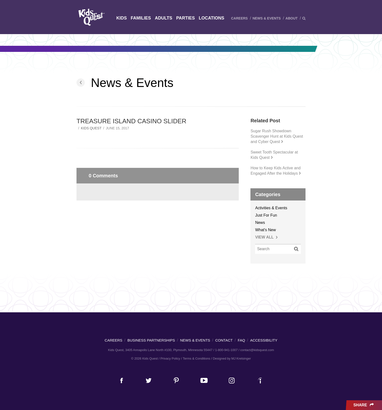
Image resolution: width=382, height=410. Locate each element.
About (292, 18)
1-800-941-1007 (226, 350)
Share (364, 405)
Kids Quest (90, 17)
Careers (239, 18)
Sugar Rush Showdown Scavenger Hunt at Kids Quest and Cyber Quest (276, 136)
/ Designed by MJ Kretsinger (231, 358)
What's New (265, 230)
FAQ (241, 340)
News (260, 222)
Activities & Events (271, 208)
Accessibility (263, 340)
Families (141, 18)
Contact (224, 340)
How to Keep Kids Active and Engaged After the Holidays (275, 170)
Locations (211, 18)
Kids (121, 18)
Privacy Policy (170, 358)
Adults (163, 18)
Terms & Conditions (196, 358)
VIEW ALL (266, 237)
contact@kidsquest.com (257, 350)
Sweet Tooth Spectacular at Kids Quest (274, 155)
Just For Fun (266, 215)
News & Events (266, 18)
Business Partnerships (151, 340)
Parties (185, 18)
